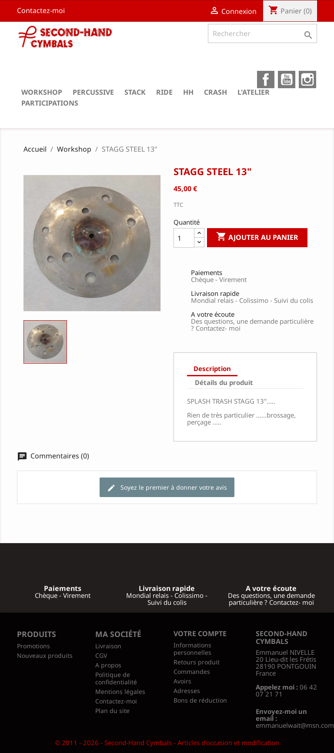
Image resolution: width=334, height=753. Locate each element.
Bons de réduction (200, 700)
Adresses (187, 691)
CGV (101, 655)
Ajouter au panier (257, 237)
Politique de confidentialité (116, 678)
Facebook (265, 79)
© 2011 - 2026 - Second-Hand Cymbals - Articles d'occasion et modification (167, 742)
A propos (108, 665)
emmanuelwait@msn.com (295, 725)
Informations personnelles (192, 649)
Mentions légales (120, 691)
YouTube (286, 79)
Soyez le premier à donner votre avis (167, 487)
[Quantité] (184, 238)
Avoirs (182, 681)
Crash (215, 92)
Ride (164, 92)
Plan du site (112, 711)
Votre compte (200, 633)
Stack (135, 92)
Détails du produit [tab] (224, 382)
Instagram (307, 79)
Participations (49, 103)
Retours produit (197, 662)
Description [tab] (212, 368)
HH (188, 92)
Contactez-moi (41, 10)
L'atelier (253, 92)
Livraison (108, 646)
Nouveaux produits (45, 655)
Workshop (41, 92)
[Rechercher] (262, 33)
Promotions (33, 646)
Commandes (192, 671)
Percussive (93, 92)
